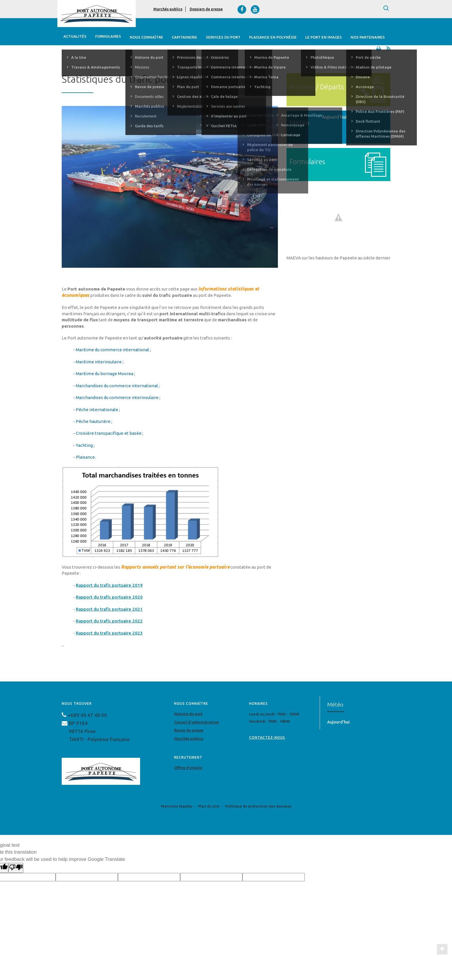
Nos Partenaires (367, 37)
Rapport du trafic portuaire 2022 (109, 622)
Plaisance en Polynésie (272, 37)
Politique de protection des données (258, 807)
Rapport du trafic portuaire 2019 (109, 586)
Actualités (74, 37)
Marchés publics (167, 9)
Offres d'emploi (188, 769)
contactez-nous (267, 738)
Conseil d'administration (196, 723)
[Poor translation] (15, 869)
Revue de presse (189, 731)
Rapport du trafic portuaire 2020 (109, 598)
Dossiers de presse (206, 9)
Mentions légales (176, 807)
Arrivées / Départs (316, 88)
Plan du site (208, 807)
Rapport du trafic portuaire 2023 (109, 634)
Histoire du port (188, 715)
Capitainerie (184, 37)
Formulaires (108, 37)
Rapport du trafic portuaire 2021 (109, 610)
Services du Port (223, 37)
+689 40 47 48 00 (87, 716)
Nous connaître (146, 37)
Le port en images (323, 37)
